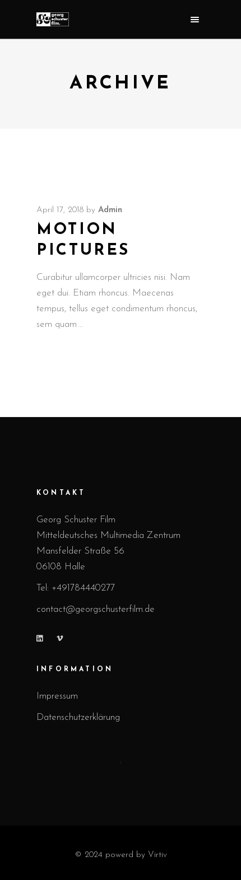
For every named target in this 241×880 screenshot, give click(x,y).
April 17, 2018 (60, 210)
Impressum (57, 696)
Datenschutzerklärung (78, 717)
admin (110, 210)
